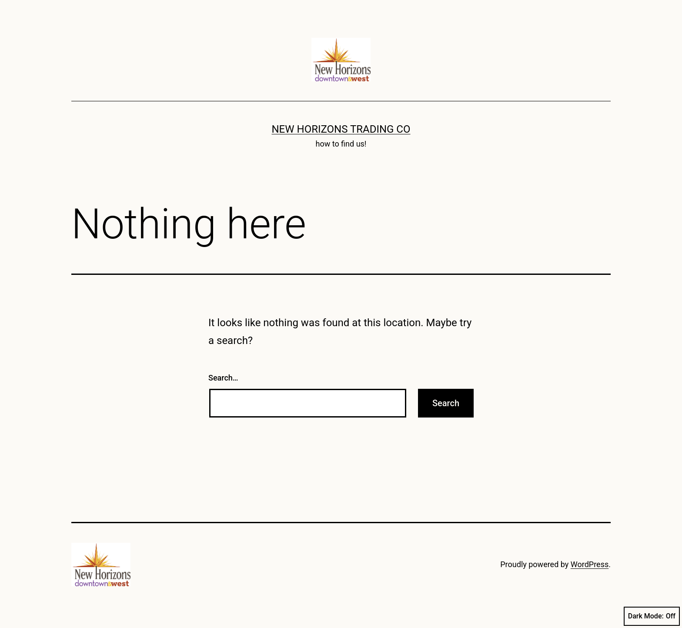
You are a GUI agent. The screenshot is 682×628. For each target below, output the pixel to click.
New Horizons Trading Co (341, 129)
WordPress (589, 564)
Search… (223, 377)
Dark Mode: (651, 616)
